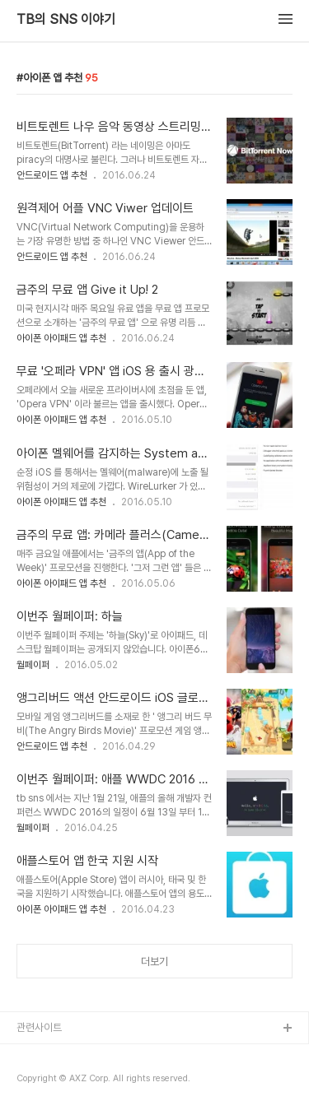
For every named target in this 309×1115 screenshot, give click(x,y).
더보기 (154, 961)
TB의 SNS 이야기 (65, 19)
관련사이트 (39, 1027)
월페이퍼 (32, 665)
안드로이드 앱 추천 (51, 175)
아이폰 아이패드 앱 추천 (61, 338)
